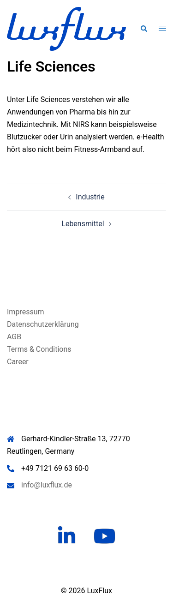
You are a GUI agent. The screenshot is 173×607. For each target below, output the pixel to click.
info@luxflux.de (46, 485)
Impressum (25, 311)
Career (18, 361)
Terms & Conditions (39, 349)
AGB (14, 336)
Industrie (90, 196)
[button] (143, 28)
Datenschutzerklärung (43, 324)
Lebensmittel (82, 223)
